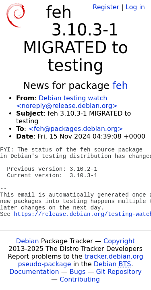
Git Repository (119, 272)
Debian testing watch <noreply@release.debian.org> (67, 102)
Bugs (78, 272)
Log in (135, 7)
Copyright (119, 241)
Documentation (34, 272)
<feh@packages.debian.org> (75, 129)
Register (106, 7)
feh (120, 85)
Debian (27, 241)
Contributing (80, 279)
